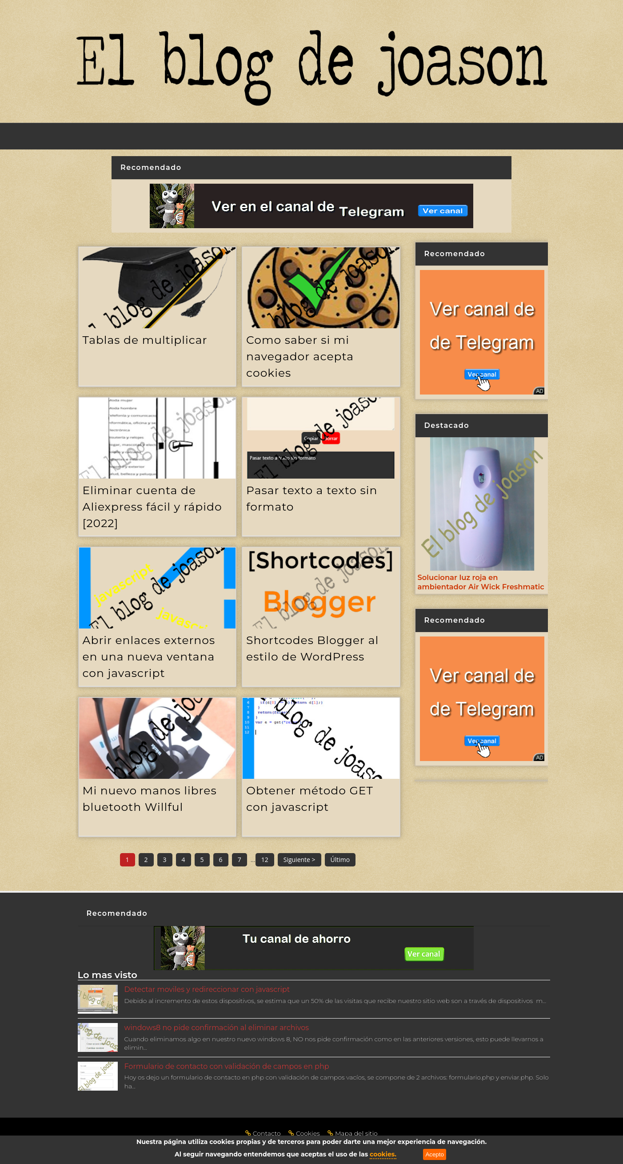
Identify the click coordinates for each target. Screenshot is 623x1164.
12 (264, 859)
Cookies (304, 1133)
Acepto (434, 1154)
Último (340, 859)
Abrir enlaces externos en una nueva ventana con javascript (149, 656)
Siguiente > (299, 859)
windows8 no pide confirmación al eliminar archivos (216, 1027)
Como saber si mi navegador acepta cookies (300, 356)
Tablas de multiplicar (145, 339)
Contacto (263, 1133)
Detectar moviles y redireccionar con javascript (207, 989)
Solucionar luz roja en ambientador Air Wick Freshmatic (481, 582)
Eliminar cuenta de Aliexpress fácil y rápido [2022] (152, 506)
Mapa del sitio (352, 1133)
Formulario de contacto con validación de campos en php (226, 1066)
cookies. (383, 1154)
